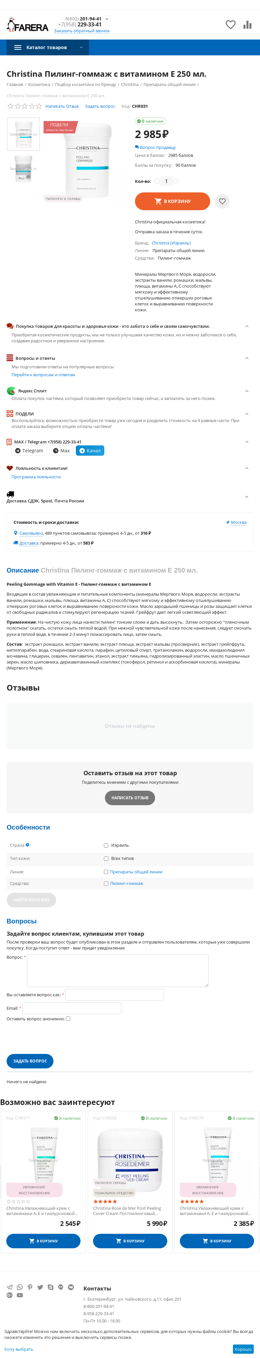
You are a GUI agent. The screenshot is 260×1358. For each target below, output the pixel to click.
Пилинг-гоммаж (127, 883)
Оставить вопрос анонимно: (36, 1019)
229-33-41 (80, 25)
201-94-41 (81, 18)
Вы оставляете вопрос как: (34, 995)
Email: (12, 1008)
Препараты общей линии (136, 872)
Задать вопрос (100, 106)
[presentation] (57, 1038)
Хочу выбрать (18, 1349)
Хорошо (243, 1349)
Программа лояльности (36, 477)
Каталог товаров (49, 47)
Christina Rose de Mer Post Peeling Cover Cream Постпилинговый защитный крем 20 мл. (127, 1211)
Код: (126, 106)
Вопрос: (15, 957)
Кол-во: (143, 181)
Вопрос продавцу (155, 147)
